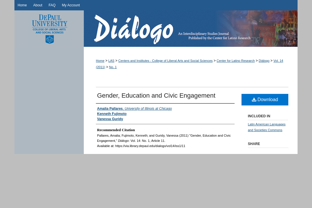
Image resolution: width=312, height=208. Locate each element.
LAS (111, 60)
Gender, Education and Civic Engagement (156, 95)
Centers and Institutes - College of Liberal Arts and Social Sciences (165, 60)
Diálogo (191, 28)
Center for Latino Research (236, 60)
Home (100, 60)
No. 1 (113, 67)
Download (265, 99)
